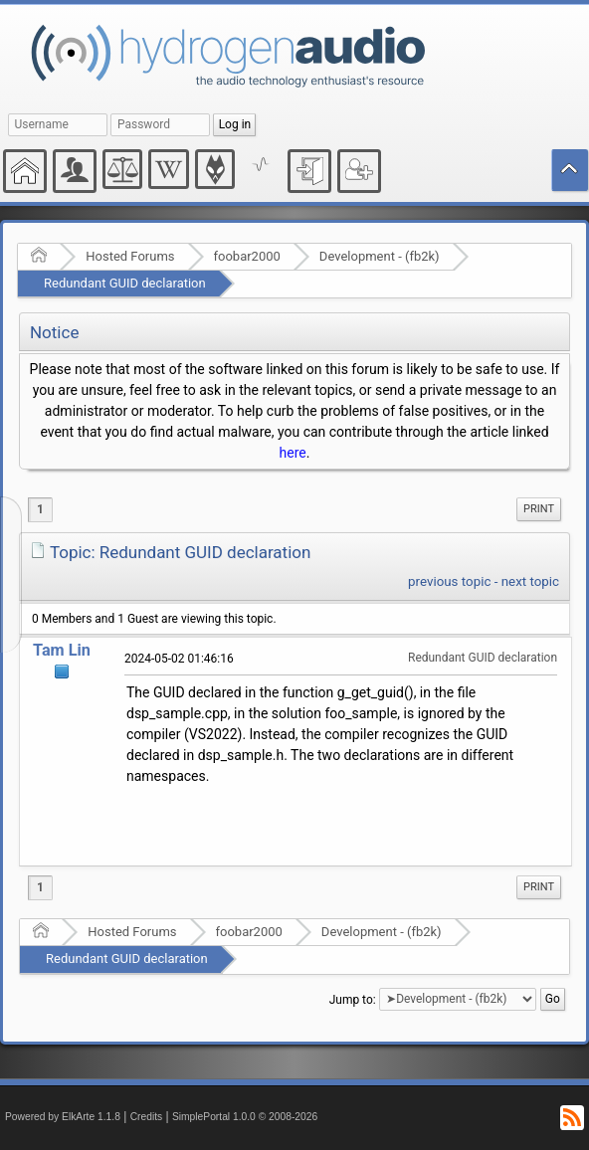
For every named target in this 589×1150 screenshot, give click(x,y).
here (293, 453)
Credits (146, 1116)
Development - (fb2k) (379, 256)
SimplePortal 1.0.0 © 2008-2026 (244, 1116)
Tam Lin (62, 650)
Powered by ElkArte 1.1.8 (62, 1116)
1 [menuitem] (40, 509)
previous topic (449, 581)
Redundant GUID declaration (125, 283)
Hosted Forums (130, 256)
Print (538, 508)
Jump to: (352, 999)
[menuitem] (538, 509)
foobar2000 (247, 256)
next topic (530, 581)
